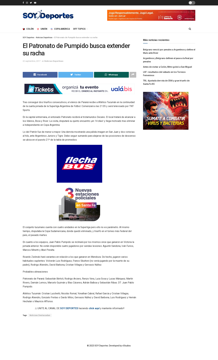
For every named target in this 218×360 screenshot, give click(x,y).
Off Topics (79, 29)
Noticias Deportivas (44, 37)
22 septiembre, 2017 (31, 61)
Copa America (60, 29)
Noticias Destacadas (40, 315)
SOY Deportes (28, 37)
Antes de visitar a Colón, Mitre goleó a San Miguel (167, 67)
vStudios (126, 345)
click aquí (94, 308)
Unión (42, 29)
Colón (28, 29)
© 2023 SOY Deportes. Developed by (104, 345)
